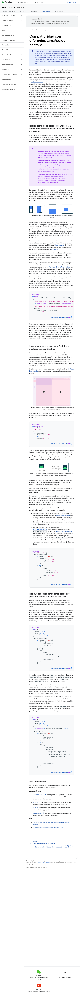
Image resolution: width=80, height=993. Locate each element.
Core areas (15, 7)
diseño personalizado (63, 516)
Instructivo (23, 11)
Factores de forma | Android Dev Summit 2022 (48, 828)
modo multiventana (37, 82)
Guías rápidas (59, 11)
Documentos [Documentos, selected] (46, 11)
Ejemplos (34, 11)
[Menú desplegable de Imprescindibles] (30, 2)
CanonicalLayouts (38, 795)
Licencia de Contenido (44, 862)
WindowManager (59, 245)
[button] (10, 15)
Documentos (63, 30)
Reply (34, 808)
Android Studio (72, 2)
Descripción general (8, 11)
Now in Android (37, 813)
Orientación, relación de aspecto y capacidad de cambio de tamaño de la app (52, 62)
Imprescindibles (23, 2)
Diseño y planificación (42, 2)
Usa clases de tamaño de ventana (59, 267)
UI (23, 7)
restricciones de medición (64, 531)
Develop (5, 7)
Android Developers (34, 30)
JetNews (54, 249)
